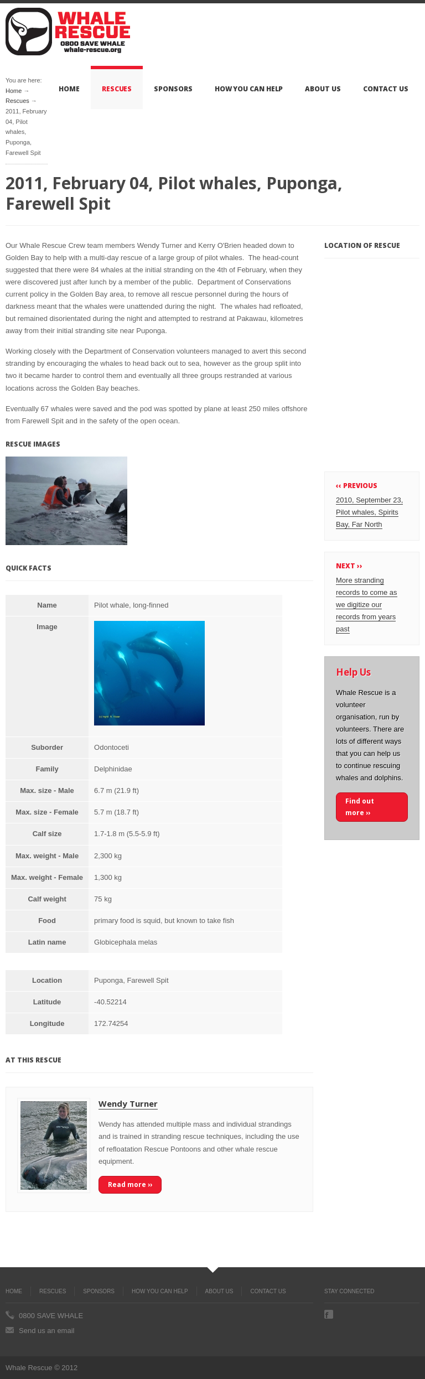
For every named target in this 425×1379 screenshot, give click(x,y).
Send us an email (46, 1330)
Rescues (117, 89)
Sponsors (173, 89)
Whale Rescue (68, 31)
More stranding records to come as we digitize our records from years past (366, 604)
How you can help (249, 89)
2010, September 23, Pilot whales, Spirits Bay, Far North (369, 512)
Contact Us (385, 89)
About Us (322, 89)
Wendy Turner (128, 1103)
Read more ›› (130, 1184)
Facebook (328, 1314)
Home (69, 89)
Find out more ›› (359, 806)
